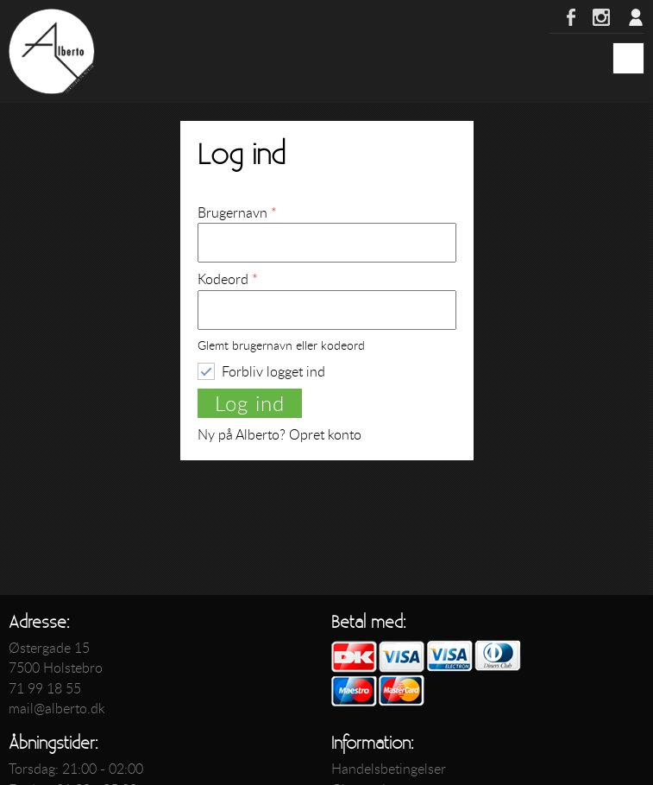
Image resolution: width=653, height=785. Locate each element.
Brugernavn (237, 212)
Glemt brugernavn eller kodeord (281, 346)
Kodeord (228, 279)
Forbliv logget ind (273, 371)
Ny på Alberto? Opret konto (279, 434)
